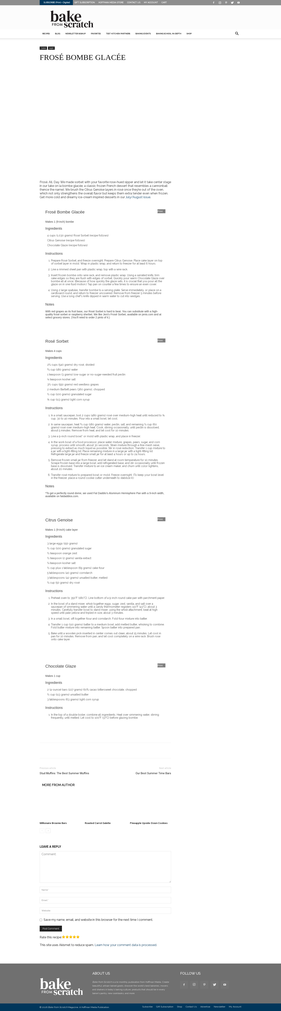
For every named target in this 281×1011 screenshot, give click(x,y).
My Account (235, 1006)
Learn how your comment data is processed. (126, 945)
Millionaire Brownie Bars (53, 823)
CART (164, 2)
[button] (236, 34)
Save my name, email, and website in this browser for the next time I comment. (98, 920)
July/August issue (138, 197)
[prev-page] (42, 830)
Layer (51, 48)
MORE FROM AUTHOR (58, 785)
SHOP (189, 34)
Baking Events (143, 34)
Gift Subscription (164, 1006)
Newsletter (219, 1006)
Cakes (43, 48)
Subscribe (147, 1006)
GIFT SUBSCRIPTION (84, 2)
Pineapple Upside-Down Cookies (149, 823)
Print (160, 211)
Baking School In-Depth (168, 34)
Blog (57, 34)
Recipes (46, 34)
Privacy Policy (117, 1007)
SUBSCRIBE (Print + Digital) (56, 2)
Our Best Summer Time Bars (153, 773)
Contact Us (191, 1006)
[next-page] (48, 830)
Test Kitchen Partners (118, 34)
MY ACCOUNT (151, 2)
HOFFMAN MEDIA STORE (111, 2)
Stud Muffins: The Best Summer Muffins (64, 773)
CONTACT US (133, 2)
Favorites (96, 34)
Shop (179, 1006)
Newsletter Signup (75, 34)
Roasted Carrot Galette (98, 823)
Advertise (205, 1006)
